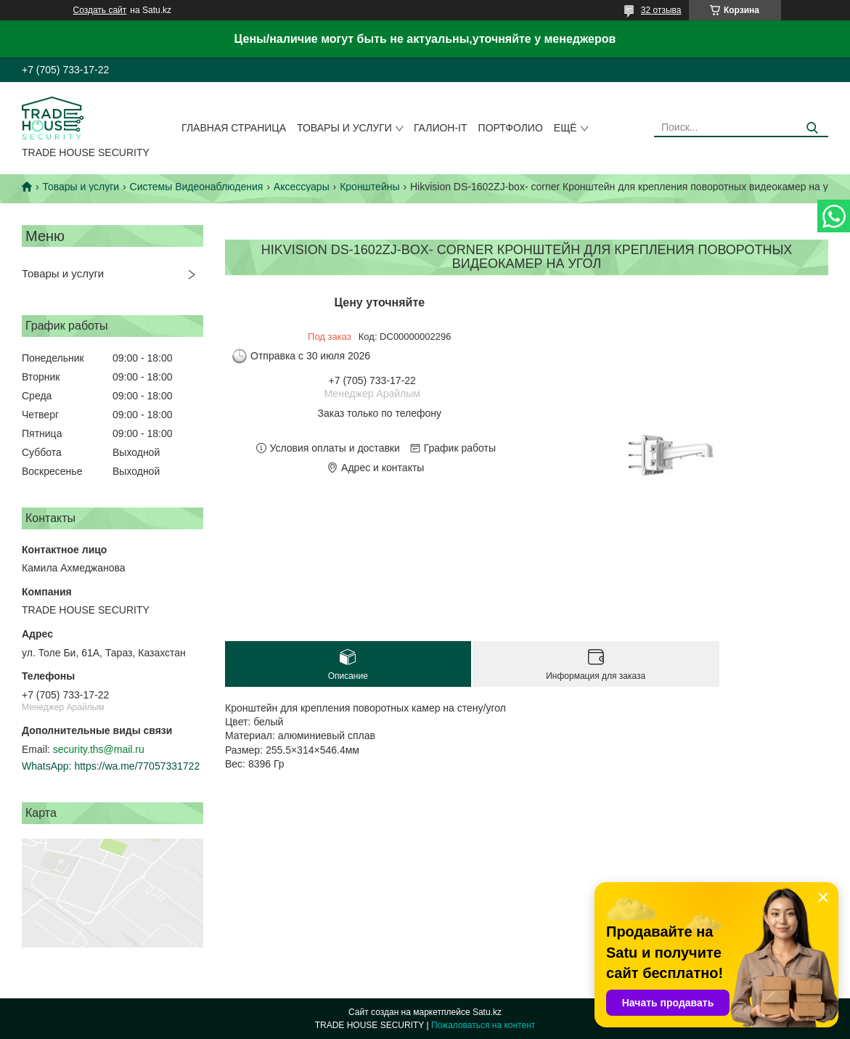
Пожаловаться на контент (483, 1025)
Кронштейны (369, 187)
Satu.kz (487, 1012)
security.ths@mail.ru (98, 749)
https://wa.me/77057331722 (137, 766)
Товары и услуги (344, 128)
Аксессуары (302, 187)
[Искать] (812, 128)
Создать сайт (100, 10)
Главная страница (233, 128)
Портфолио (510, 128)
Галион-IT (440, 128)
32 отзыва (661, 10)
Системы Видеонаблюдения (196, 187)
